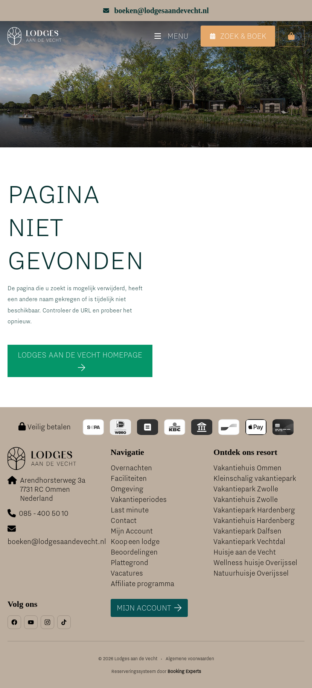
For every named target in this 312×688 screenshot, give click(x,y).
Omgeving (127, 489)
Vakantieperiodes (139, 499)
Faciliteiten (129, 478)
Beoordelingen (134, 552)
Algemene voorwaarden (190, 658)
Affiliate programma (142, 583)
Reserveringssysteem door (156, 671)
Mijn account (144, 607)
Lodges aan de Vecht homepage (80, 354)
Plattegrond (129, 562)
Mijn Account (132, 531)
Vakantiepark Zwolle (245, 489)
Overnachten (131, 468)
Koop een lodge (135, 541)
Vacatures (127, 573)
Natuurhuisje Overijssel (251, 573)
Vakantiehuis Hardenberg (254, 520)
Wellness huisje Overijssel (255, 562)
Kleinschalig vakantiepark (254, 478)
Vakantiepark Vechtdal (249, 541)
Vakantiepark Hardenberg (254, 510)
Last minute (130, 510)
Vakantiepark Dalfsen (247, 531)
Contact (124, 520)
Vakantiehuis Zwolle (245, 499)
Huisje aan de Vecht (244, 552)
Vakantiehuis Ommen (247, 468)
